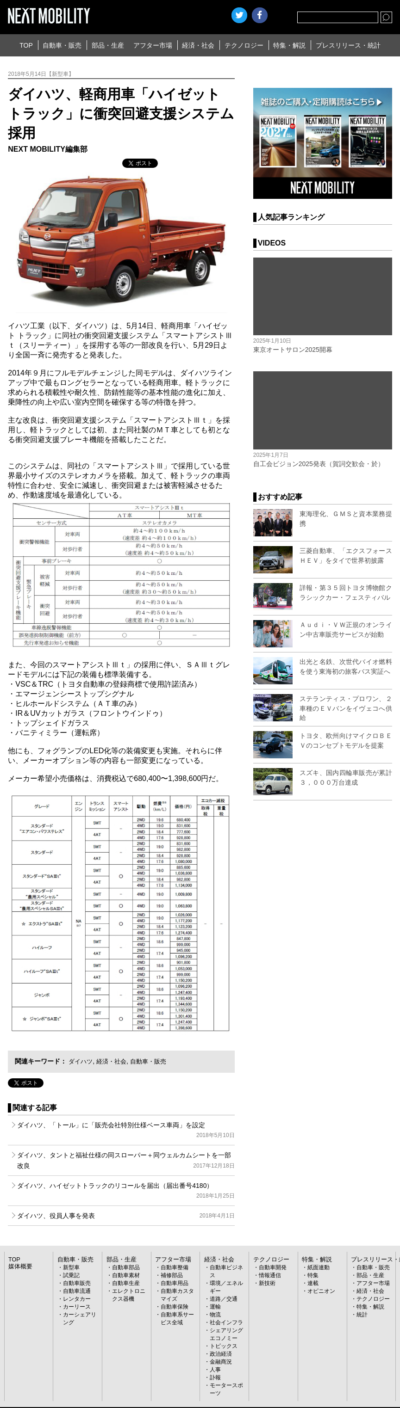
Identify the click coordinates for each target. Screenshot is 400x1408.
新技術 (267, 1283)
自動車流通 (77, 1291)
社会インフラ (226, 1322)
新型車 (71, 1267)
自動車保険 (174, 1306)
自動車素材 (126, 1275)
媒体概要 (19, 1266)
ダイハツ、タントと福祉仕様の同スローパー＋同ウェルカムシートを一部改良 (125, 1161)
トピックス (224, 1346)
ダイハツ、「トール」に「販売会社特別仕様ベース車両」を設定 (125, 1131)
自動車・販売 (62, 45)
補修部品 (172, 1275)
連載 (313, 1283)
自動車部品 (126, 1267)
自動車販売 (77, 1283)
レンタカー (77, 1299)
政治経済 (221, 1354)
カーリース (77, 1306)
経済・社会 (198, 45)
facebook (260, 15)
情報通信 (270, 1275)
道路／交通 (224, 1299)
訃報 (215, 1377)
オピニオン (321, 1291)
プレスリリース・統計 (348, 45)
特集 (313, 1275)
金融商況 (221, 1362)
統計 (362, 1314)
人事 (215, 1369)
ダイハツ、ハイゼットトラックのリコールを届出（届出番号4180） (125, 1191)
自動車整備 (174, 1267)
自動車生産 (126, 1283)
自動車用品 (174, 1283)
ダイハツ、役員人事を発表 (125, 1216)
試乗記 (71, 1275)
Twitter (239, 15)
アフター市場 (152, 45)
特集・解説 (289, 45)
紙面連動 (318, 1267)
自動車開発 (273, 1267)
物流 (215, 1314)
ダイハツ (81, 1061)
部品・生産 (108, 45)
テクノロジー (244, 45)
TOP (26, 45)
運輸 (215, 1306)
